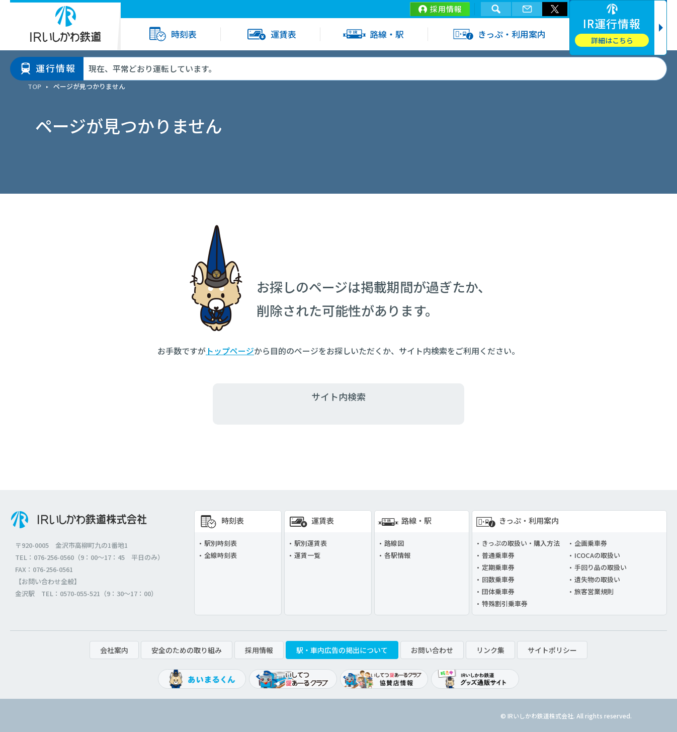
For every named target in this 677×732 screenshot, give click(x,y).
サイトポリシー (552, 650)
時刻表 (170, 34)
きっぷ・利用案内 (498, 34)
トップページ (230, 351)
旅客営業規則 (594, 591)
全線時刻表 (220, 555)
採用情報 (446, 9)
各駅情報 (397, 555)
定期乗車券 (498, 567)
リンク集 (490, 650)
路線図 (394, 543)
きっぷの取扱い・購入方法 (521, 543)
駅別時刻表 (220, 543)
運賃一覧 (307, 555)
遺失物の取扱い (597, 579)
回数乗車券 (498, 579)
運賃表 (270, 34)
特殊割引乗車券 (505, 603)
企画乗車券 (590, 543)
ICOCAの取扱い (597, 555)
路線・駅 (373, 34)
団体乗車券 (498, 591)
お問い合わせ (432, 650)
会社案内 (114, 650)
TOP (34, 86)
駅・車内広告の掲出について (342, 650)
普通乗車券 (498, 555)
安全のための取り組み (186, 650)
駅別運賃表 (310, 543)
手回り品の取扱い (600, 567)
